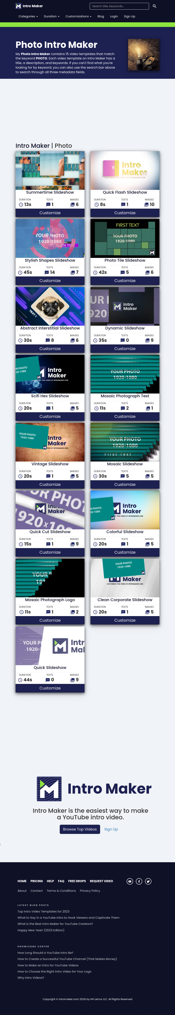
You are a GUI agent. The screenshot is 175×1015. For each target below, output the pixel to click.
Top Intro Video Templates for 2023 (44, 911)
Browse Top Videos (80, 829)
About (22, 891)
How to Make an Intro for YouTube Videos (48, 965)
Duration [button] (52, 16)
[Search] (154, 6)
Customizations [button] (78, 16)
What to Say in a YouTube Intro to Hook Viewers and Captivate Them (68, 917)
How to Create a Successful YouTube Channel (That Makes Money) (67, 959)
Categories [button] (28, 16)
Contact (37, 891)
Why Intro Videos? (31, 978)
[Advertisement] (87, 109)
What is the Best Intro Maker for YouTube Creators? (55, 924)
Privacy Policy (90, 891)
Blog (100, 16)
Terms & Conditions (61, 891)
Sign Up (129, 16)
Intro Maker (33, 146)
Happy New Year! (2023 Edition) (41, 930)
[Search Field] (119, 6)
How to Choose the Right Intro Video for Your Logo (54, 971)
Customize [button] (62, 213)
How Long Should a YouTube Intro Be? (45, 953)
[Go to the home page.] (29, 6)
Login (114, 16)
